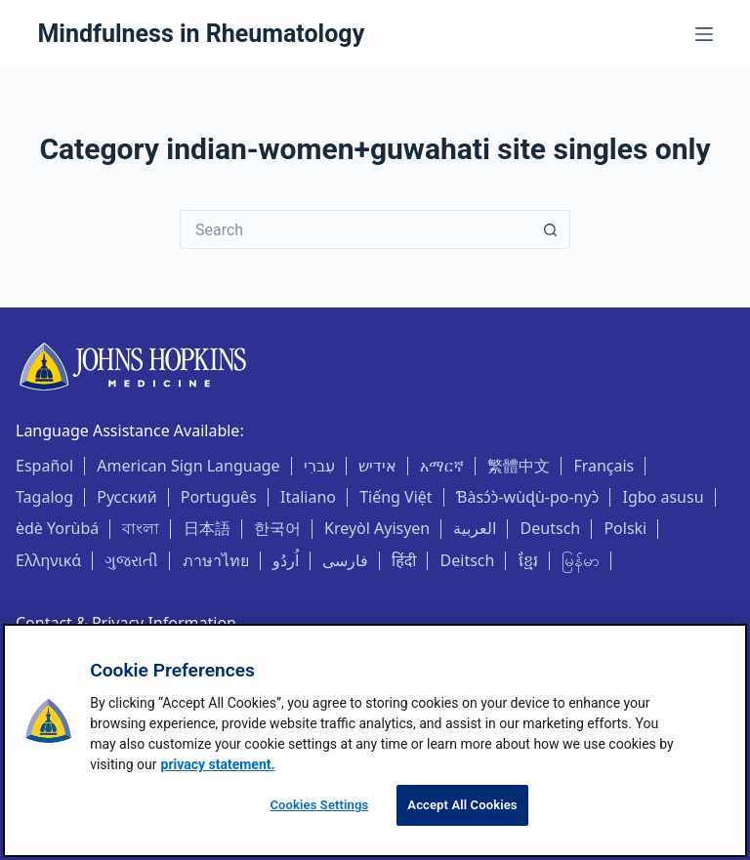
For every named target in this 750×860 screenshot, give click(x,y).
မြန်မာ (581, 560)
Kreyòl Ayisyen (377, 528)
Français (603, 465)
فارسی (345, 560)
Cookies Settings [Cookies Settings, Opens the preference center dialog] (319, 805)
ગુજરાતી (131, 560)
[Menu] (704, 34)
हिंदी (404, 560)
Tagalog (44, 497)
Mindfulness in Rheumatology (200, 34)
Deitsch (467, 560)
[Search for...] (355, 229)
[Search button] (550, 229)
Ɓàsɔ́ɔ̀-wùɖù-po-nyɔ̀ (528, 497)
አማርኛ (442, 465)
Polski (625, 528)
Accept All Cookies (462, 805)
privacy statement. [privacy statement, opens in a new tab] (218, 764)
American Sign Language (188, 465)
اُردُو (285, 560)
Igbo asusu (663, 497)
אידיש (377, 465)
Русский (126, 497)
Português (219, 497)
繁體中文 (518, 465)
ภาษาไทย (216, 560)
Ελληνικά (48, 560)
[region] (375, 740)
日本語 (207, 528)
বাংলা (140, 528)
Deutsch (551, 528)
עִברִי (319, 465)
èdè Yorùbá (57, 528)
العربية (474, 528)
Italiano (308, 497)
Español (44, 465)
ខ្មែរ (528, 560)
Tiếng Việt (395, 497)
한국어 (277, 528)
